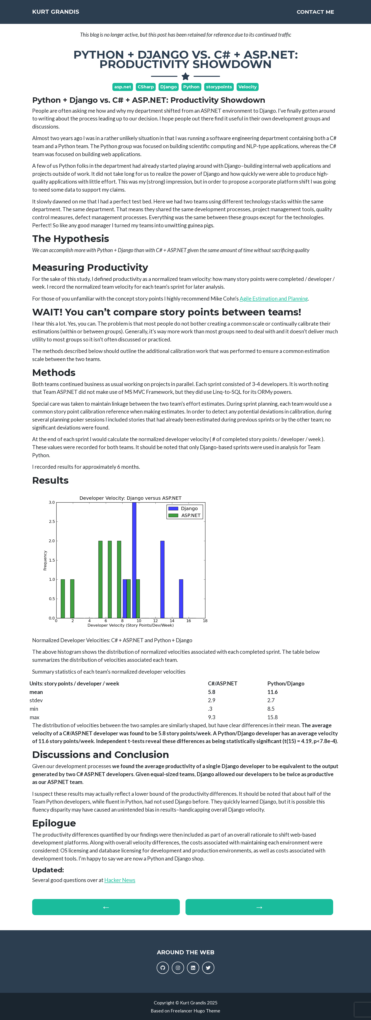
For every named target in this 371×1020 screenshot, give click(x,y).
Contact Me (315, 13)
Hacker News (119, 880)
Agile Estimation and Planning (274, 298)
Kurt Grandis (69, 13)
